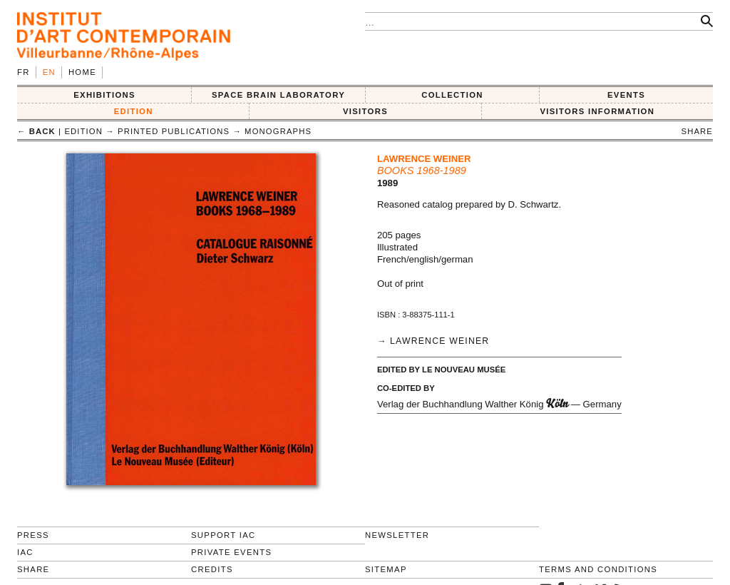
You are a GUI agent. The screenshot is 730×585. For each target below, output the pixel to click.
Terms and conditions (598, 569)
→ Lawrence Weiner (433, 341)
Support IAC (223, 535)
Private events (231, 552)
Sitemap (386, 569)
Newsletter (397, 535)
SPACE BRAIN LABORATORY (278, 95)
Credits (212, 569)
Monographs (278, 131)
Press (33, 535)
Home (82, 72)
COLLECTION (452, 95)
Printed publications (174, 131)
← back (36, 131)
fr (23, 72)
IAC (25, 552)
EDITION (133, 111)
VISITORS (365, 111)
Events (626, 95)
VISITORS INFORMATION (597, 111)
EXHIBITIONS (104, 95)
